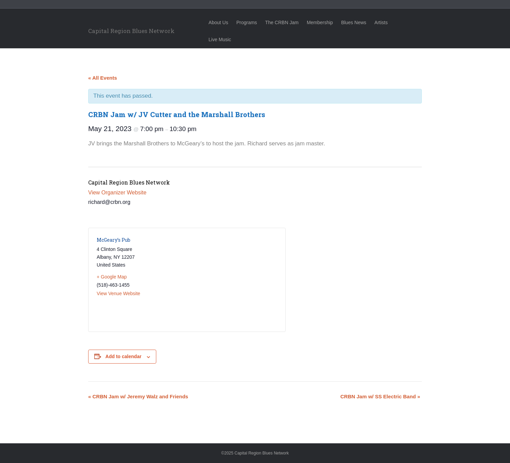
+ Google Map (112, 277)
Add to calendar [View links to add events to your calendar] (124, 356)
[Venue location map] (232, 279)
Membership (326, 22)
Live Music (413, 22)
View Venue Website (118, 293)
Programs (252, 22)
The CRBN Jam (288, 22)
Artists (387, 22)
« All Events (102, 78)
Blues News (359, 22)
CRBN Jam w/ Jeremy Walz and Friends (138, 396)
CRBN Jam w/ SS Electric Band (380, 396)
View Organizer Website (117, 192)
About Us (225, 22)
